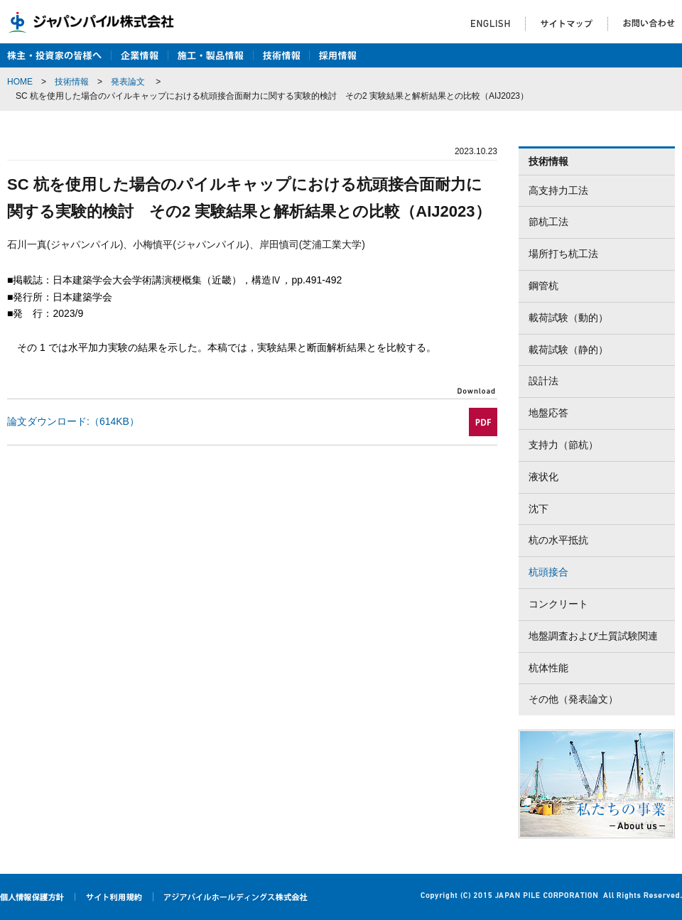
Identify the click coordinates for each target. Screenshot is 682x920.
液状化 (543, 476)
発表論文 (128, 82)
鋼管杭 (543, 285)
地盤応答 (548, 412)
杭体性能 (548, 667)
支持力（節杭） (563, 444)
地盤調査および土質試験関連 (593, 636)
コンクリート (558, 604)
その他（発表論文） (573, 699)
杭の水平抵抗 (558, 540)
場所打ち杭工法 (563, 253)
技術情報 (72, 82)
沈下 (538, 508)
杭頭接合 (548, 572)
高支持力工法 (558, 190)
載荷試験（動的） (568, 317)
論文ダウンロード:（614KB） (73, 421)
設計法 (543, 380)
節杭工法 (548, 221)
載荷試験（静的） (568, 349)
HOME (20, 82)
